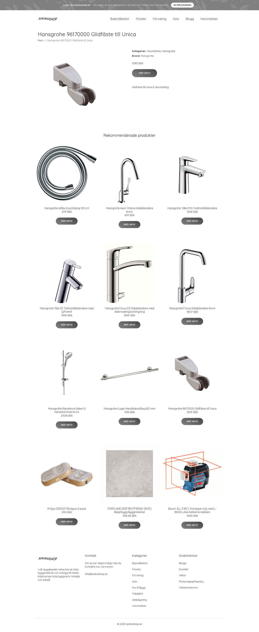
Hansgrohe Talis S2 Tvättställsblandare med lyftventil (66, 312)
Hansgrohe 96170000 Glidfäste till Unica (192, 410)
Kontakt (183, 571)
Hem (40, 42)
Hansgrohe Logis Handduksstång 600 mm (129, 410)
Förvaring (159, 20)
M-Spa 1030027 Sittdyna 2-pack (66, 511)
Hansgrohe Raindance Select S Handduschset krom (67, 412)
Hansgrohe (168, 53)
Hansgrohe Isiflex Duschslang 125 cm (66, 210)
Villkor (182, 577)
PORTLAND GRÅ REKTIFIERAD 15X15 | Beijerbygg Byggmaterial (129, 512)
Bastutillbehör (119, 20)
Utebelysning (139, 602)
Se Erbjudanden (182, 5)
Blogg (190, 20)
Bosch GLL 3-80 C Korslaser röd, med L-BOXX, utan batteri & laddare (192, 512)
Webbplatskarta (188, 589)
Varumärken (209, 20)
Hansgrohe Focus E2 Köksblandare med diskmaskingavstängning (129, 312)
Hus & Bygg (139, 589)
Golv (176, 20)
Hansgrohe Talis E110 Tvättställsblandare (192, 210)
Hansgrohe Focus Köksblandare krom (192, 310)
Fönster (141, 20)
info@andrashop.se (96, 576)
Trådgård (137, 596)
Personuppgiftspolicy (191, 583)
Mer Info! (144, 75)
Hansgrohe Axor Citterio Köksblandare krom (129, 212)
